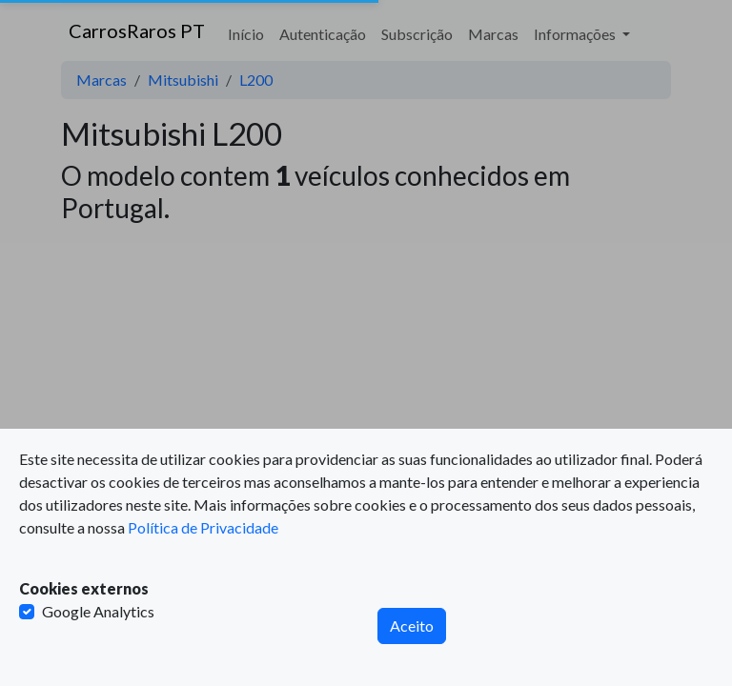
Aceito (412, 625)
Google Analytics (98, 611)
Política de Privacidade (203, 527)
